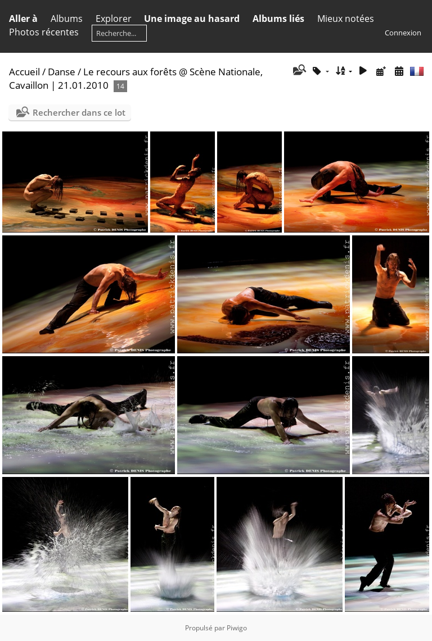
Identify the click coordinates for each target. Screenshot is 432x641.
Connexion (403, 33)
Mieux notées (345, 18)
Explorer (114, 18)
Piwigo (237, 628)
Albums (67, 18)
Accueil (24, 71)
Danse (61, 71)
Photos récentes (44, 32)
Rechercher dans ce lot (79, 112)
